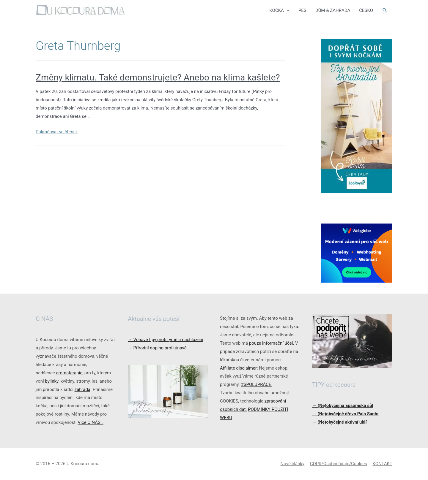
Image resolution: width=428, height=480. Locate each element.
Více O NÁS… (90, 422)
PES (302, 10)
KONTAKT (382, 463)
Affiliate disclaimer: (239, 368)
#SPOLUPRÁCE (256, 384)
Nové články (292, 463)
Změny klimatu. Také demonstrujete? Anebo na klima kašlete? (158, 77)
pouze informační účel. (271, 343)
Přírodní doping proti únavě (157, 348)
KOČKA (276, 10)
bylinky (51, 381)
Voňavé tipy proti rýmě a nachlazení (165, 339)
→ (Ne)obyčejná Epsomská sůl (342, 405)
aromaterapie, (69, 373)
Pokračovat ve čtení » (57, 131)
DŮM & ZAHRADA (332, 10)
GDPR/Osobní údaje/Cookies (338, 463)
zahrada (82, 389)
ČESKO (366, 10)
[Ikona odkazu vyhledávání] (385, 10)
